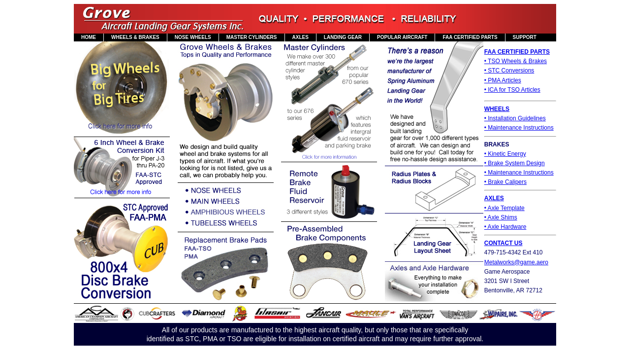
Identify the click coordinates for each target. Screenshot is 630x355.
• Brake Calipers (505, 181)
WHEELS (496, 109)
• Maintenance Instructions (519, 127)
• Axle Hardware (505, 226)
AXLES (300, 37)
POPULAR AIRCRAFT (402, 37)
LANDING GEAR (343, 37)
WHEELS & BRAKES (135, 37)
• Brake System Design (514, 163)
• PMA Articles (502, 80)
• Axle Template (504, 208)
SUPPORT (524, 37)
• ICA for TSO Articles (512, 89)
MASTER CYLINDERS (251, 37)
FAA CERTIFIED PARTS (469, 37)
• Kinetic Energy (505, 153)
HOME (88, 37)
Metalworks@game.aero (516, 262)
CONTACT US (503, 243)
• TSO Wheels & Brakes (515, 61)
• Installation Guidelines (515, 118)
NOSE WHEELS (193, 37)
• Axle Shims (500, 217)
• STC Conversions (509, 70)
